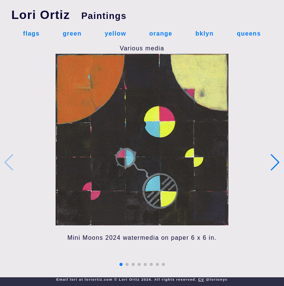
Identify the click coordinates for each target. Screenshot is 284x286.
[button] (121, 264)
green (72, 33)
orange (160, 33)
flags (31, 33)
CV (201, 279)
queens (249, 33)
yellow (115, 33)
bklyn (205, 33)
